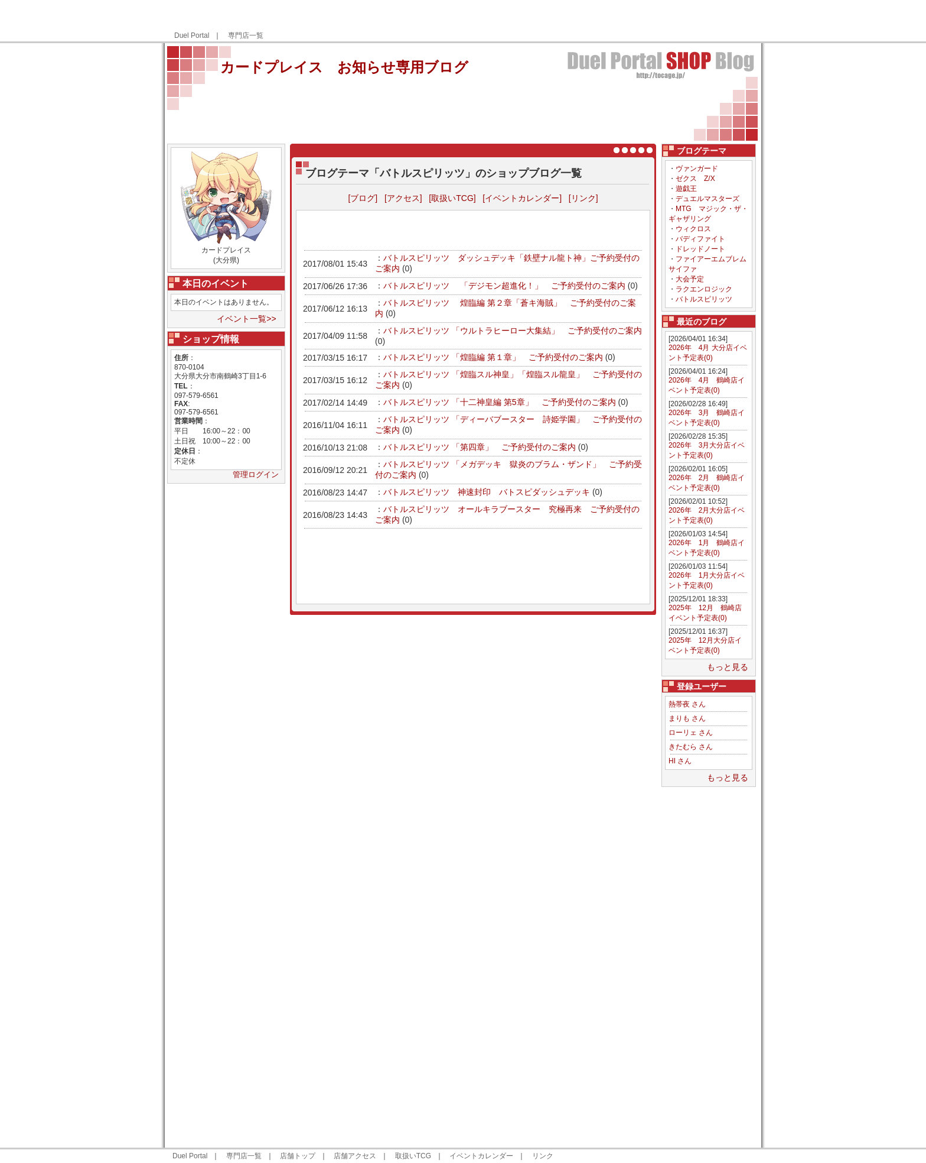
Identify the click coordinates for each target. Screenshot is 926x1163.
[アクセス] (403, 198)
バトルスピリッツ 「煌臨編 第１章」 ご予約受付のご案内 (493, 357)
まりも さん (687, 718)
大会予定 (690, 279)
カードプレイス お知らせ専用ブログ (344, 67)
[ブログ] (362, 198)
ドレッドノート (700, 249)
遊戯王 (686, 188)
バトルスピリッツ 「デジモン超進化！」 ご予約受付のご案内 (504, 285)
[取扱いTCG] (452, 198)
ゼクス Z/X (695, 178)
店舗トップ (297, 1156)
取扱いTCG (413, 1156)
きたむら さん (691, 747)
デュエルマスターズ (707, 199)
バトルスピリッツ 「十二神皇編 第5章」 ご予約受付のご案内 (499, 402)
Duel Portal (191, 35)
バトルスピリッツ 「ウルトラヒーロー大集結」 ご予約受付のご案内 (512, 330)
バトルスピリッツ (704, 299)
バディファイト (700, 239)
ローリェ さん (691, 732)
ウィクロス (693, 229)
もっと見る (727, 667)
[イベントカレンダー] (522, 198)
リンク (542, 1156)
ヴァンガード (697, 168)
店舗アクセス (355, 1156)
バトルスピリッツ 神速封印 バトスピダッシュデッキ (486, 492)
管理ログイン (256, 474)
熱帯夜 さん (687, 704)
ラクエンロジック (704, 289)
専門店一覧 (245, 35)
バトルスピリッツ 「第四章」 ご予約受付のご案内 (479, 447)
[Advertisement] (618, 21)
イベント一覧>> (246, 318)
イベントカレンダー (481, 1156)
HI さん (680, 761)
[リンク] (583, 198)
